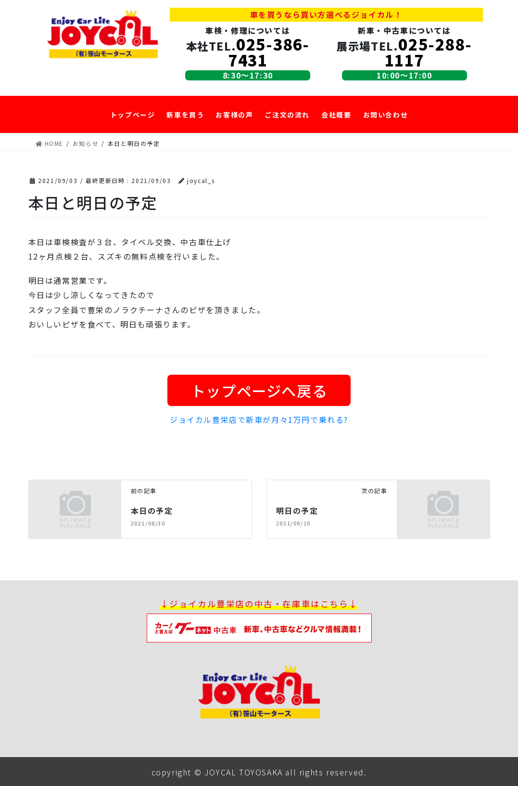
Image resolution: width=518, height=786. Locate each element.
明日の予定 (297, 509)
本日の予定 (152, 509)
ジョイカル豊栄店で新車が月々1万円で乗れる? (259, 419)
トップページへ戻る (259, 389)
